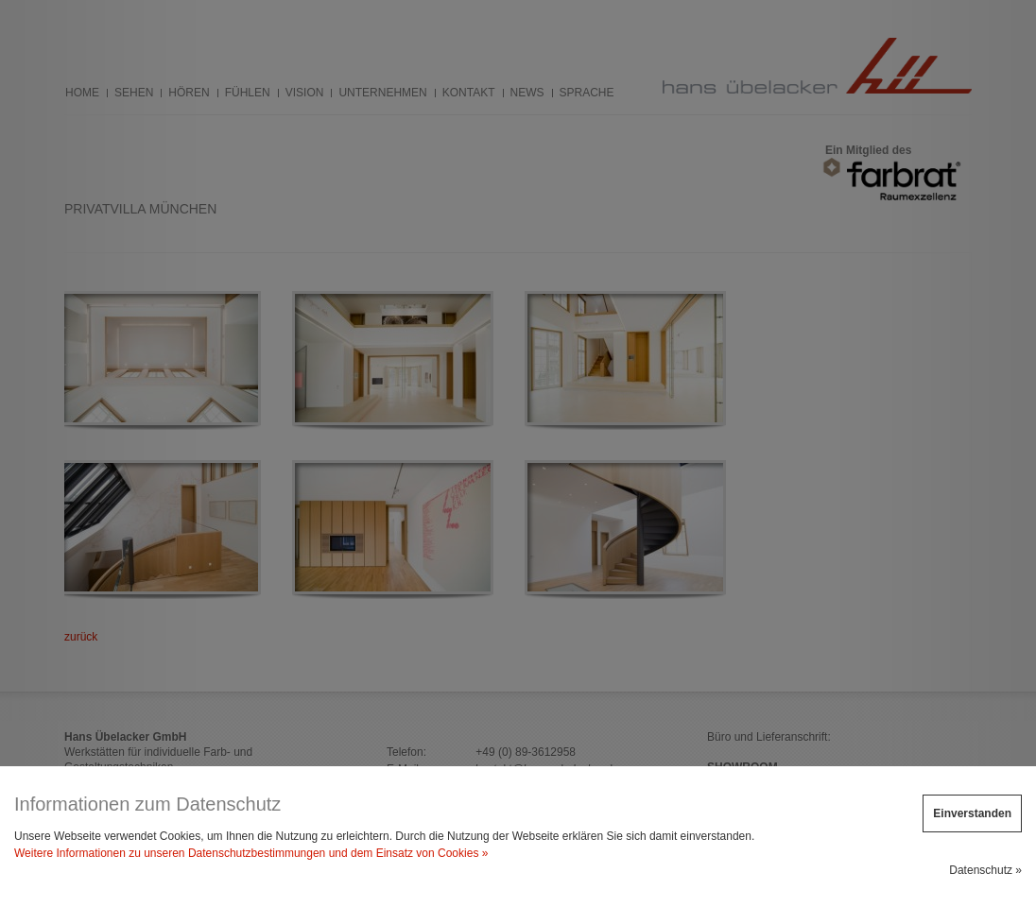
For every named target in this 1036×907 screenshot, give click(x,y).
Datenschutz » (985, 870)
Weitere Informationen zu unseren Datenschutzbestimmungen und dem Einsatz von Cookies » (251, 853)
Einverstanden (972, 813)
